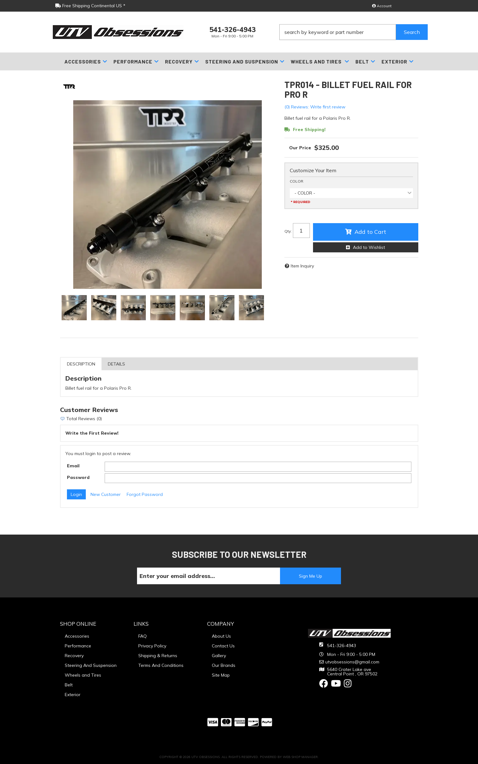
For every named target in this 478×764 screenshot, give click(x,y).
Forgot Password (145, 494)
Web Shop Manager (300, 757)
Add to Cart (370, 231)
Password (78, 477)
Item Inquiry (302, 266)
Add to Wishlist (369, 247)
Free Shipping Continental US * (90, 5)
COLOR (296, 181)
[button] (353, 32)
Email (73, 466)
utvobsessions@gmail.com (352, 662)
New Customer (106, 494)
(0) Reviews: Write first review (314, 107)
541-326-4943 (341, 645)
